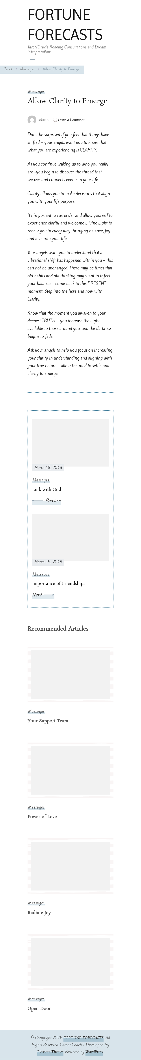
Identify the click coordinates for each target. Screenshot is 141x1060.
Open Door (39, 1009)
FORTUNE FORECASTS (65, 24)
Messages (36, 91)
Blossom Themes (50, 1052)
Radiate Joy (39, 913)
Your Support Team (48, 721)
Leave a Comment (71, 120)
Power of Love (42, 817)
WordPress (94, 1052)
